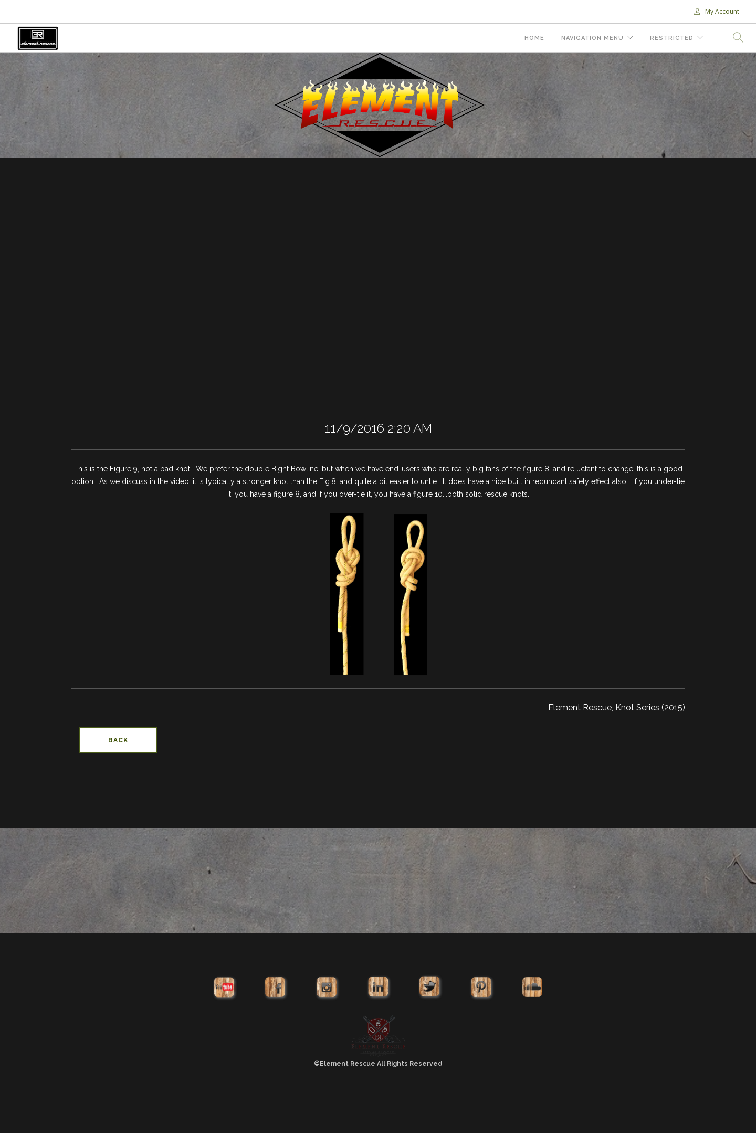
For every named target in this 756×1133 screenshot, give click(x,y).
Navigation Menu (592, 38)
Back (118, 740)
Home (534, 38)
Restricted (672, 38)
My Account (716, 11)
